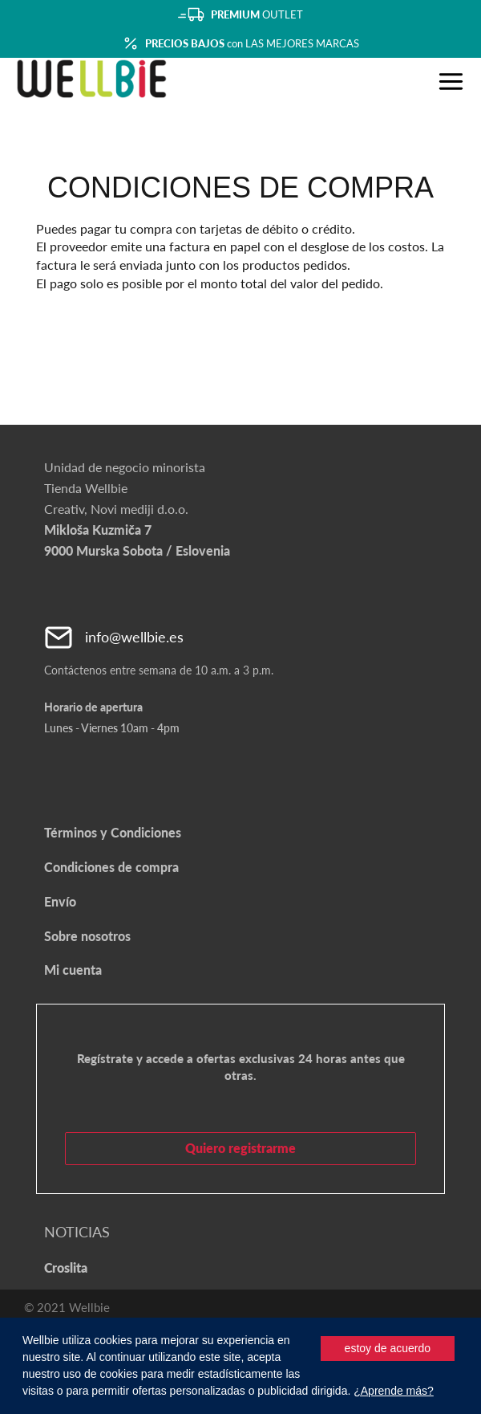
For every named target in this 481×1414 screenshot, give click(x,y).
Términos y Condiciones (112, 832)
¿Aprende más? (394, 1390)
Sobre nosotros (87, 935)
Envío (60, 901)
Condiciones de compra (111, 866)
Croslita (65, 1267)
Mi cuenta (73, 969)
